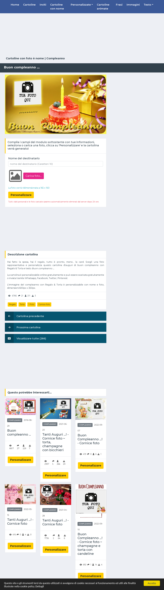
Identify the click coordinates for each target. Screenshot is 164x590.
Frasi (119, 4)
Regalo (12, 304)
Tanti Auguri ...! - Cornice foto (20, 522)
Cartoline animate (103, 6)
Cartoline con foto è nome (25, 58)
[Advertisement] (82, 35)
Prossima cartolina (22, 327)
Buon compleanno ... (19, 432)
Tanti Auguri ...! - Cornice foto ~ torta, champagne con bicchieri (55, 442)
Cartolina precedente (24, 316)
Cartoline (29, 4)
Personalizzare (20, 459)
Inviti (43, 4)
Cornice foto (44, 304)
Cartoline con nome (57, 6)
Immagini (133, 4)
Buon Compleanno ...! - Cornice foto (90, 439)
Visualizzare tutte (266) (25, 338)
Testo (147, 4)
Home (15, 4)
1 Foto (31, 304)
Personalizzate (81, 4)
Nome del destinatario (24, 158)
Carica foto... (34, 175)
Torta (22, 304)
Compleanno (55, 58)
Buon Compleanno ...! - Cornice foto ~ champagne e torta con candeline (90, 544)
